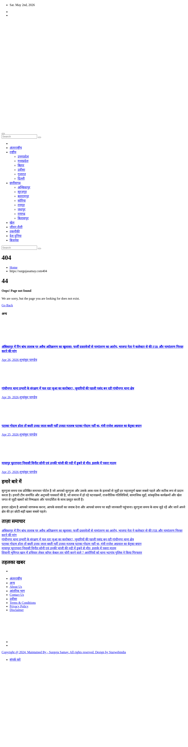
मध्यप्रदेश (23, 161)
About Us (16, 586)
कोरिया (22, 200)
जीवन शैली (16, 227)
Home (13, 267)
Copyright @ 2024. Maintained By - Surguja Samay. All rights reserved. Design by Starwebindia (64, 652)
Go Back (7, 305)
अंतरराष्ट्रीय (16, 147)
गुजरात (22, 174)
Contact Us (17, 594)
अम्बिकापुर (24, 187)
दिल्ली (21, 178)
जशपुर (21, 209)
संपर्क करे (15, 659)
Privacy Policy (19, 606)
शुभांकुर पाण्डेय (28, 359)
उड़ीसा (21, 169)
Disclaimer (17, 610)
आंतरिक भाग (17, 591)
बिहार (21, 165)
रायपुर (21, 205)
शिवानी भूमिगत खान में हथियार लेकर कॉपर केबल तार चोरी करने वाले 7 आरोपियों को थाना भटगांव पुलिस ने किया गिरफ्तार (72, 552)
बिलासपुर (23, 218)
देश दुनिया (15, 236)
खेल (12, 222)
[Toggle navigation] (3, 133)
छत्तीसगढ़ (15, 183)
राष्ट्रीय (13, 152)
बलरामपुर (23, 196)
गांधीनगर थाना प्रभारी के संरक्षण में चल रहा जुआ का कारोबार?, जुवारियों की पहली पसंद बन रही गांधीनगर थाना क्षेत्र (68, 388)
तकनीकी (15, 231)
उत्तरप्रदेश (23, 156)
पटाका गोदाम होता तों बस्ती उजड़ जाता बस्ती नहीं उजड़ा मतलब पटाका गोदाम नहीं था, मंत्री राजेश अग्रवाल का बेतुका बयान (72, 426)
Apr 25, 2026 (10, 434)
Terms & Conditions (23, 602)
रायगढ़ (21, 213)
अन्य (12, 583)
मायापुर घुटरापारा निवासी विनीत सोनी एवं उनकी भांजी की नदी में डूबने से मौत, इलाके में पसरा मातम (59, 463)
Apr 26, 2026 (10, 359)
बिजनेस (14, 240)
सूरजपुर (22, 191)
